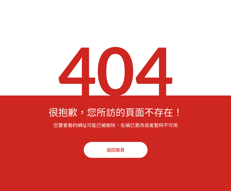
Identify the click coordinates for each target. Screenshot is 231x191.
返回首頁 (116, 149)
